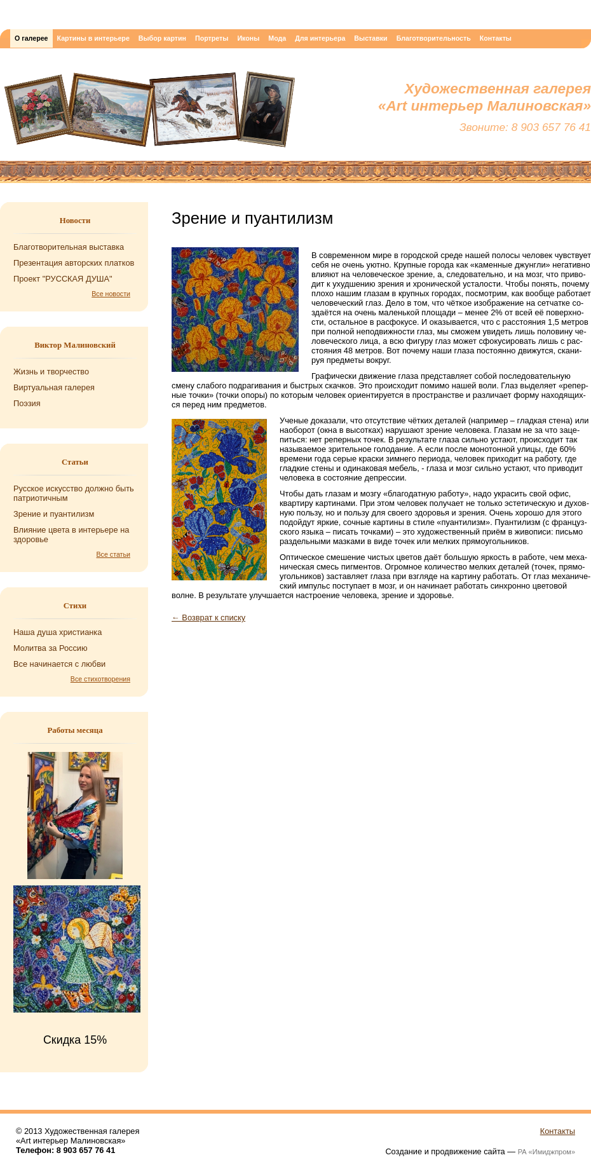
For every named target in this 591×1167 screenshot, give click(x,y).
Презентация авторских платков (73, 263)
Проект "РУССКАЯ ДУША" (62, 278)
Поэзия (27, 403)
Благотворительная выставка (68, 247)
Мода (277, 38)
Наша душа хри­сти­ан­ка (57, 632)
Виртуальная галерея (54, 387)
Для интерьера (320, 38)
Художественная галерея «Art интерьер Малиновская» (149, 112)
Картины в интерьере (93, 38)
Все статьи (114, 554)
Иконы (248, 38)
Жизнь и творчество (51, 371)
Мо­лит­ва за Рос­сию (50, 648)
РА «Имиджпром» (546, 1152)
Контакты (496, 38)
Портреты (211, 38)
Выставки (370, 38)
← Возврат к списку (208, 617)
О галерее (31, 38)
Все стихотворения (100, 679)
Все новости (111, 293)
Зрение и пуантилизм (53, 514)
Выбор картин (162, 38)
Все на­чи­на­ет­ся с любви (59, 664)
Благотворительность (434, 38)
